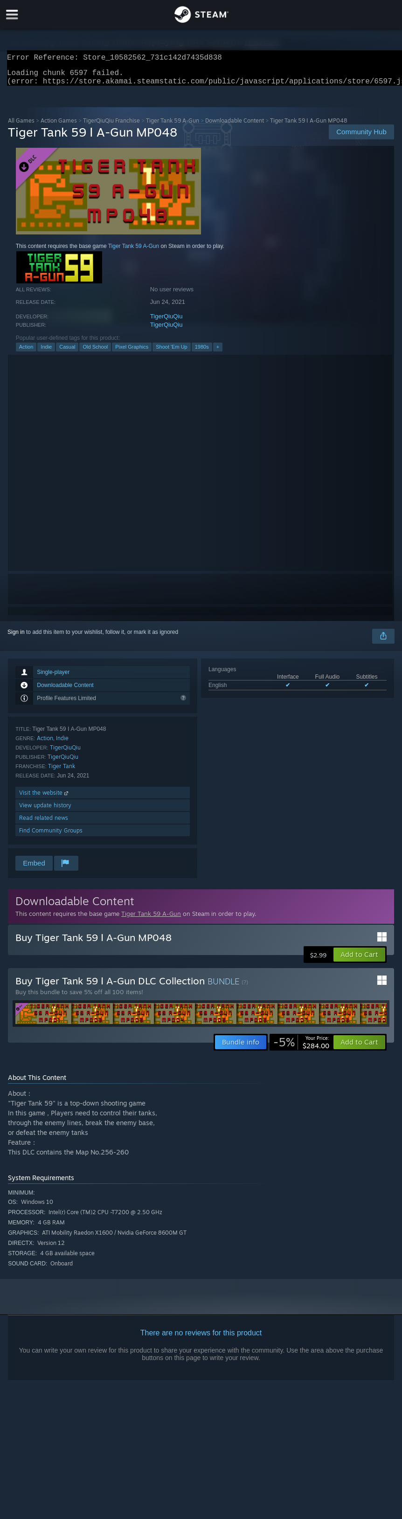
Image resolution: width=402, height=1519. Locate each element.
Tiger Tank (61, 771)
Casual (67, 352)
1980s (202, 352)
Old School (95, 352)
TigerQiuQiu (166, 321)
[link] (301, 1047)
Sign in (16, 637)
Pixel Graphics (131, 352)
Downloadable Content (234, 126)
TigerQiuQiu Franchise (111, 126)
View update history (45, 810)
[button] (359, 960)
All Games (21, 126)
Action (26, 352)
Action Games (59, 126)
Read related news (43, 823)
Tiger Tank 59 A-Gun (172, 126)
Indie (46, 352)
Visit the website (44, 798)
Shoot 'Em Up (171, 352)
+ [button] (217, 352)
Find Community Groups (51, 835)
